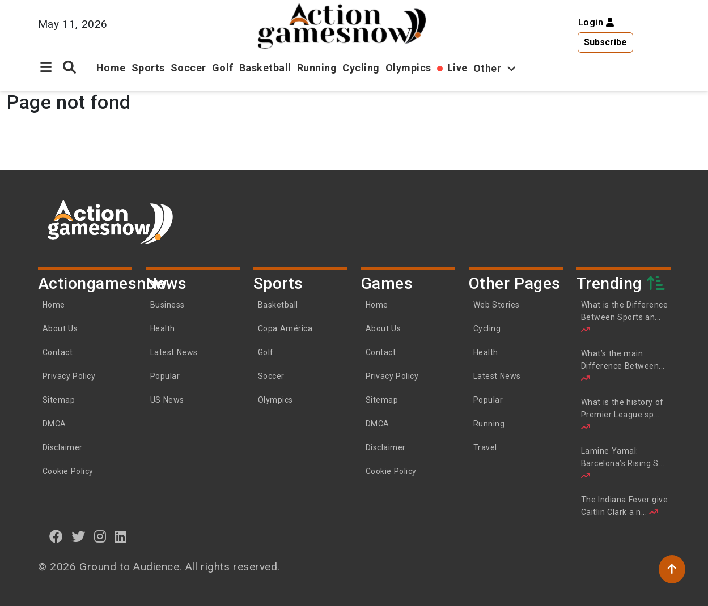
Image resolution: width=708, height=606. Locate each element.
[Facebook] (56, 536)
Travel (485, 447)
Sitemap (59, 399)
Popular (165, 376)
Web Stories (497, 304)
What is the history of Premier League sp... (622, 414)
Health (162, 328)
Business (167, 304)
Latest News (174, 352)
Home (111, 68)
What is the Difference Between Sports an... (624, 317)
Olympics (408, 68)
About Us (60, 328)
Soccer (188, 68)
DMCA (54, 423)
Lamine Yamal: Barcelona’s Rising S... (623, 463)
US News (167, 399)
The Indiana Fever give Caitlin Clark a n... (624, 506)
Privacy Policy (69, 376)
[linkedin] (121, 536)
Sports (148, 68)
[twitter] (78, 536)
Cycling (361, 68)
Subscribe (605, 42)
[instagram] (100, 536)
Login (596, 22)
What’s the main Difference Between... (623, 365)
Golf (223, 68)
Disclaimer (63, 447)
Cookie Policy (68, 471)
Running (317, 68)
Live (457, 68)
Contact (58, 352)
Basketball (265, 68)
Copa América (285, 328)
